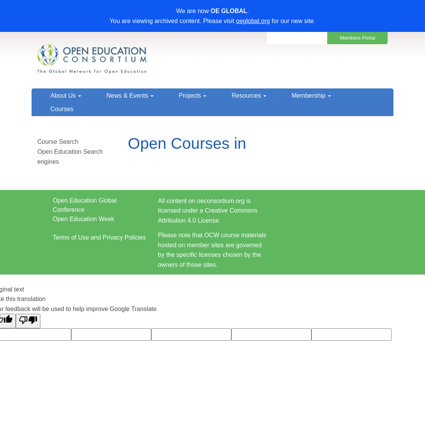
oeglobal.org (253, 21)
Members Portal (357, 38)
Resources (248, 95)
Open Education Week (83, 219)
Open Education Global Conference (84, 205)
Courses (62, 109)
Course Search (58, 141)
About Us (65, 95)
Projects (192, 95)
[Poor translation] (28, 321)
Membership (311, 95)
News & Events (130, 95)
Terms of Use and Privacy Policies (99, 237)
